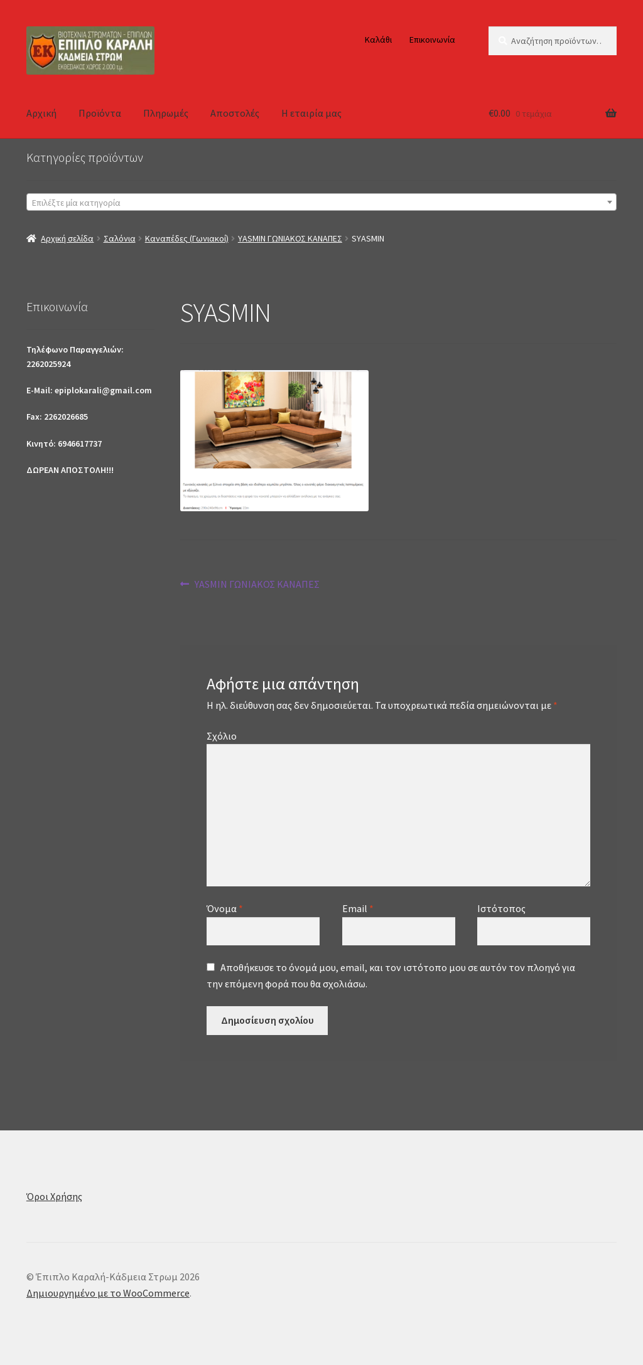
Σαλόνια (120, 238)
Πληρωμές (165, 113)
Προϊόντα (99, 113)
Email (358, 908)
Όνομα (225, 908)
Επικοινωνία (432, 39)
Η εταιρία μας (311, 113)
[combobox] (321, 202)
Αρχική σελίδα (67, 238)
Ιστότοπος (501, 908)
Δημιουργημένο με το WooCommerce (108, 1293)
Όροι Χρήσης (54, 1196)
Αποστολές (234, 113)
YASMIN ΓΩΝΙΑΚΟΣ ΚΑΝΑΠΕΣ (290, 238)
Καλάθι (378, 39)
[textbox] (321, 202)
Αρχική (41, 113)
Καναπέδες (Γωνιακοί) (187, 238)
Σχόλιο (222, 736)
